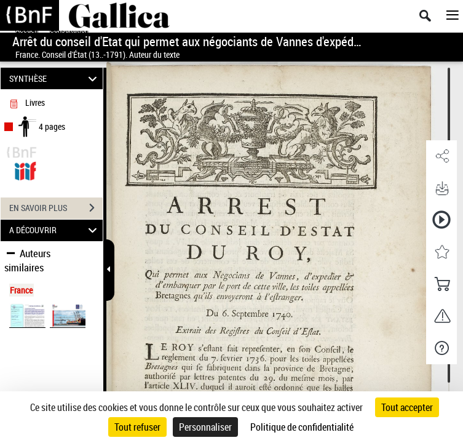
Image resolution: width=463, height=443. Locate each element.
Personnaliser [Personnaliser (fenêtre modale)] (205, 427)
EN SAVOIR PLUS (56, 208)
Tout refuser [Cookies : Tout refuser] (137, 427)
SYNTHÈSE (55, 78)
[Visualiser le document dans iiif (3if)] (25, 169)
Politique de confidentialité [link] (302, 427)
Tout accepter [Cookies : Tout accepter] (407, 407)
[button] (441, 156)
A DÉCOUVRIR (55, 230)
